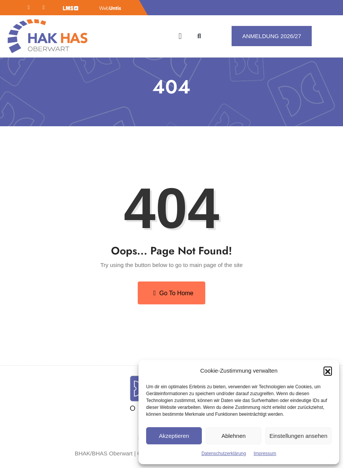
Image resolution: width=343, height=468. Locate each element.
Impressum (265, 453)
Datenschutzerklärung (223, 453)
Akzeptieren (174, 436)
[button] (328, 371)
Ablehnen (233, 436)
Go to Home (173, 293)
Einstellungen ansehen (298, 436)
